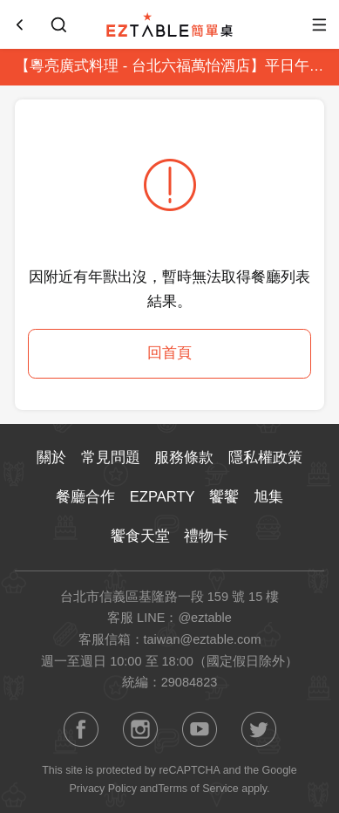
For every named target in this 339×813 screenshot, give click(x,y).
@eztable (205, 618)
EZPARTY (162, 496)
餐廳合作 (85, 496)
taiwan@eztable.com (202, 639)
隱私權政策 (265, 457)
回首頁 (169, 353)
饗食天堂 (140, 536)
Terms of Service (198, 788)
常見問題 (110, 457)
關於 (51, 457)
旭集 (268, 496)
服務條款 (184, 457)
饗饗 (224, 496)
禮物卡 (206, 536)
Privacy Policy (103, 788)
